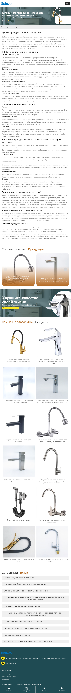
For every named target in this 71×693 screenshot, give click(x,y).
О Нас (44, 689)
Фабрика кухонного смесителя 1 (19, 578)
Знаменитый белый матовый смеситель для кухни (28, 641)
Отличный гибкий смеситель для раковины (25, 584)
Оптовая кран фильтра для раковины (22, 606)
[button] (65, 269)
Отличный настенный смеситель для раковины (27, 591)
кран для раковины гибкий (17, 635)
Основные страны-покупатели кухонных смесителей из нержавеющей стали (35, 614)
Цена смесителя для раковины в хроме (23, 622)
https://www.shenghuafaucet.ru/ (50, 205)
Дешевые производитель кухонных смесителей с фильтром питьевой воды (35, 598)
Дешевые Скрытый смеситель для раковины (25, 628)
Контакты (62, 689)
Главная (3, 27)
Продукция (26, 689)
